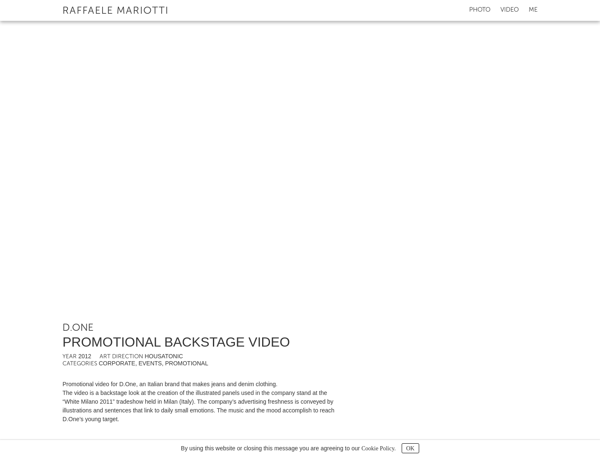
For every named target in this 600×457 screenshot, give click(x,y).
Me (533, 9)
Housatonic (164, 356)
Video (509, 9)
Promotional (186, 363)
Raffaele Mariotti (115, 10)
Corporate (117, 363)
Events (150, 363)
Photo (479, 9)
